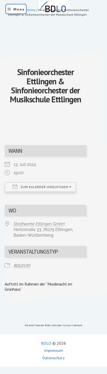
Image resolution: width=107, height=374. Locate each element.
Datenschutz (53, 357)
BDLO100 (22, 265)
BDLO (46, 343)
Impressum (67, 325)
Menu (19, 9)
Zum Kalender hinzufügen (40, 186)
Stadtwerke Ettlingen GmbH (39, 223)
